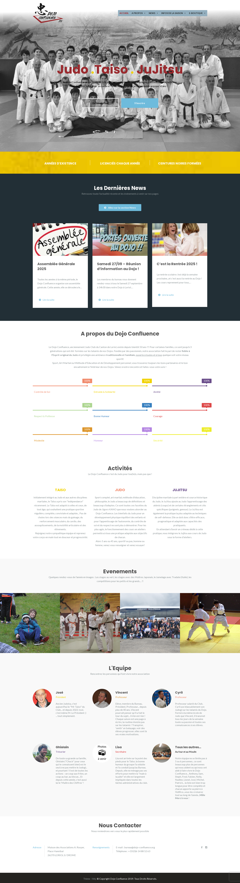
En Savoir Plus (99, 102)
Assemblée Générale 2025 (56, 264)
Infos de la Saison (173, 13)
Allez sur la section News (120, 205)
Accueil (124, 13)
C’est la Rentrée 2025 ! (177, 262)
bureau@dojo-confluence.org (139, 845)
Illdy (94, 877)
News (153, 13)
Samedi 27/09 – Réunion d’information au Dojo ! (119, 264)
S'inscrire (141, 102)
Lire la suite (46, 297)
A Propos (139, 13)
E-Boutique (197, 13)
